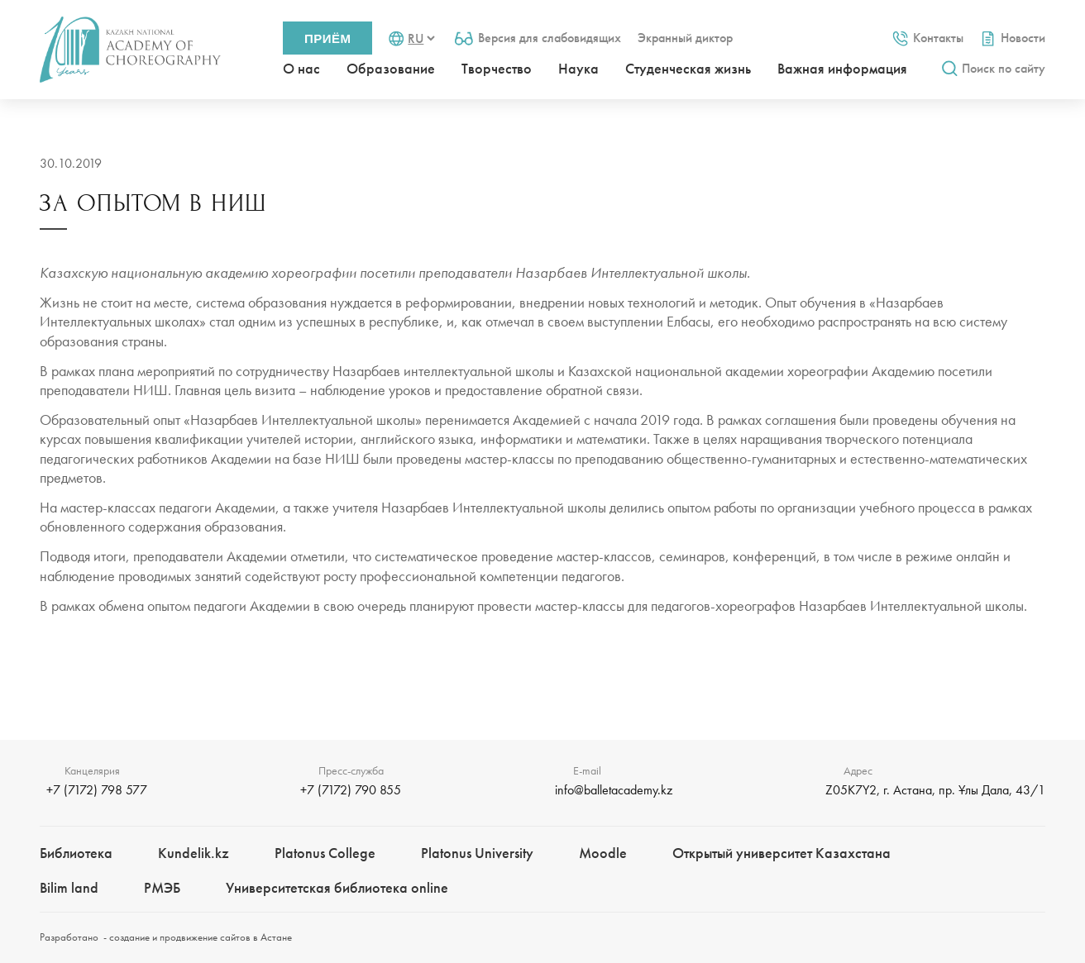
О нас (301, 68)
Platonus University (477, 852)
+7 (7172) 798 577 (96, 790)
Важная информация (842, 68)
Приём (327, 38)
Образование (391, 68)
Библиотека (76, 852)
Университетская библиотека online (337, 887)
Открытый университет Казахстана (781, 852)
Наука (578, 68)
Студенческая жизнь (688, 68)
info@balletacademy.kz (613, 790)
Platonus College (325, 852)
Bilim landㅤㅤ (69, 887)
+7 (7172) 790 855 (350, 790)
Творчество (496, 68)
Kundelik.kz (193, 852)
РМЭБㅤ (162, 887)
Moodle (603, 852)
